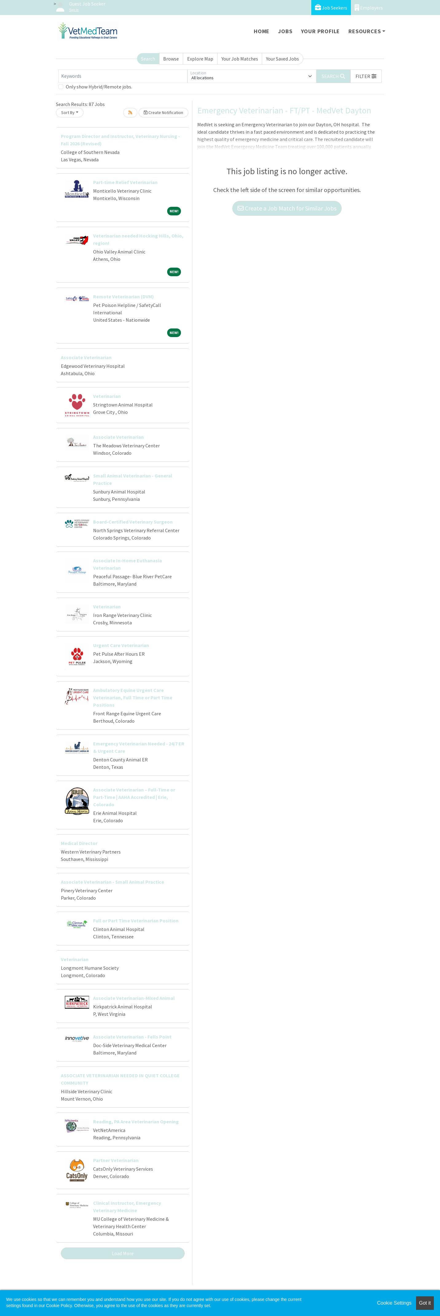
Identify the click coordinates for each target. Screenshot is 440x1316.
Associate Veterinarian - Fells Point (132, 1037)
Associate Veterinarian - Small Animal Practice (112, 882)
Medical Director (79, 843)
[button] (366, 76)
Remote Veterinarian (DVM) (123, 296)
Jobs (285, 31)
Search (148, 59)
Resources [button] (364, 31)
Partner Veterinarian (116, 1160)
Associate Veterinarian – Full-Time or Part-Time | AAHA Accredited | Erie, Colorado (134, 797)
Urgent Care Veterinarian (121, 645)
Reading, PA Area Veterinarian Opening (136, 1121)
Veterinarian (107, 396)
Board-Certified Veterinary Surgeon (133, 522)
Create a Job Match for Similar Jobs (287, 208)
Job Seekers (331, 7)
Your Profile (320, 31)
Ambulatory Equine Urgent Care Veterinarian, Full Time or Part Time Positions (132, 697)
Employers (369, 7)
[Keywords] (122, 76)
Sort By (68, 112)
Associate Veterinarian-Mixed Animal (134, 998)
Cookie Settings (394, 1303)
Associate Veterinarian (86, 357)
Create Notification (163, 112)
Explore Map (200, 59)
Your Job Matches (240, 59)
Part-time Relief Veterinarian (125, 182)
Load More (123, 1253)
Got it (425, 1303)
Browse (171, 59)
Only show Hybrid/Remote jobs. (99, 87)
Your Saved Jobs (282, 59)
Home (261, 31)
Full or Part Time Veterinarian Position (136, 920)
